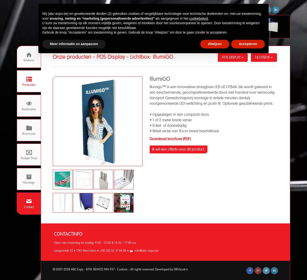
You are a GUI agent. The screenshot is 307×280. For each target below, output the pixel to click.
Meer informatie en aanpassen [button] (74, 44)
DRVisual (179, 269)
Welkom (29, 57)
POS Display (232, 57)
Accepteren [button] (248, 44)
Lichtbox (264, 57)
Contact (29, 203)
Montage (29, 179)
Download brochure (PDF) (170, 139)
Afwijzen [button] (215, 44)
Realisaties (29, 106)
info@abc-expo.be (147, 250)
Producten (28, 81)
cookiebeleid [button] (198, 18)
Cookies (122, 269)
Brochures (28, 130)
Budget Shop (29, 155)
